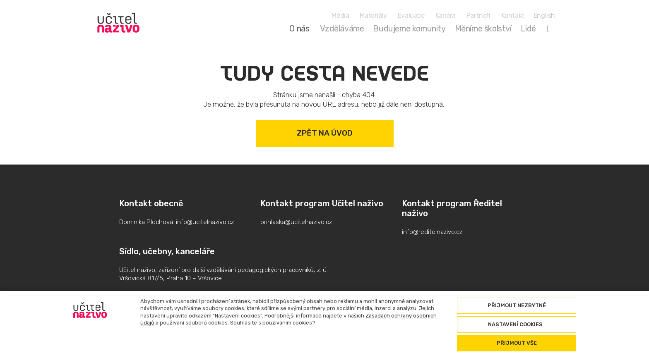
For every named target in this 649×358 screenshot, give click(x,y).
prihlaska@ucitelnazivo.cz (296, 222)
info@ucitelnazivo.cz (205, 222)
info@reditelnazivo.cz (432, 232)
